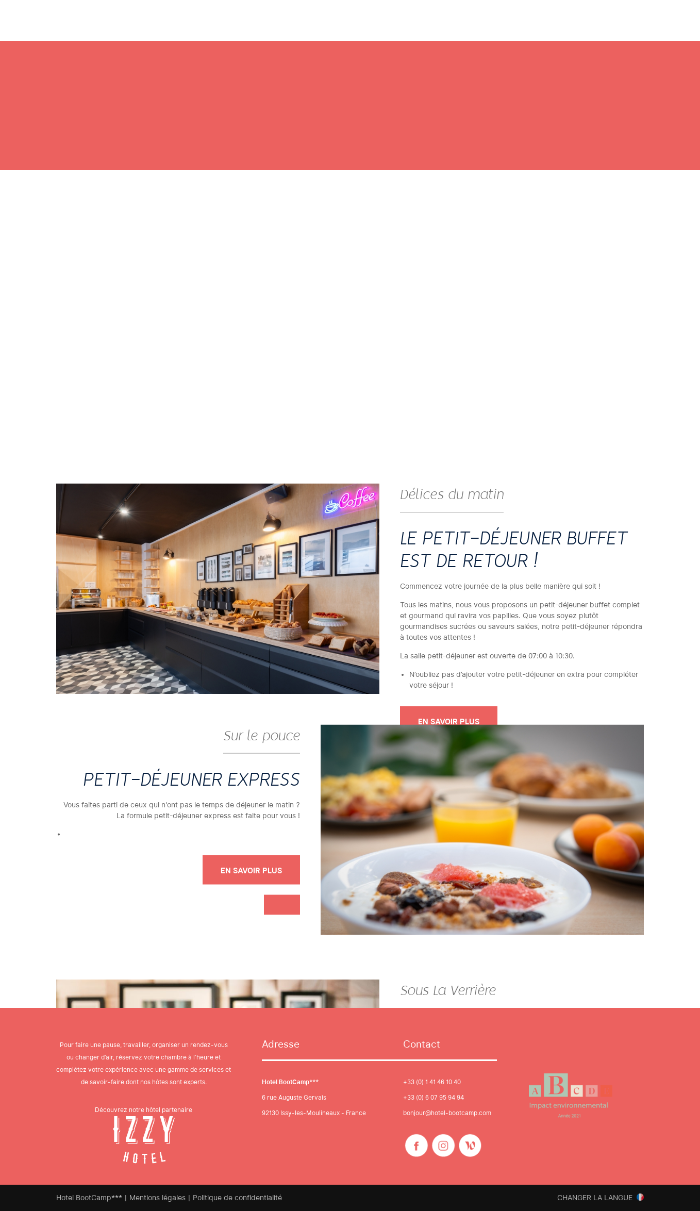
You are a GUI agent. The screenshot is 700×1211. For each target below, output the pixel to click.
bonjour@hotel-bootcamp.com (447, 1113)
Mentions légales (157, 1197)
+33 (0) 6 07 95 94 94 (433, 1097)
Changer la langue (594, 1197)
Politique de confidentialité (237, 1197)
